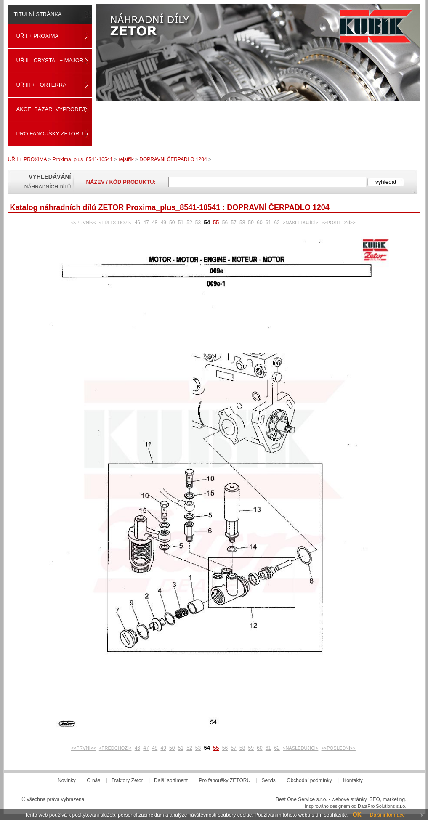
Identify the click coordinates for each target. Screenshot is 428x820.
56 (225, 223)
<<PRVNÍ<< (83, 222)
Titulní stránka (38, 14)
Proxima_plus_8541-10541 (83, 159)
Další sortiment (171, 780)
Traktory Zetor (127, 780)
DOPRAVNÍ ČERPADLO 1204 (173, 159)
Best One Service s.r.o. (301, 799)
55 (216, 222)
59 (251, 223)
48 (154, 223)
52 (189, 223)
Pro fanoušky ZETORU (49, 133)
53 (198, 223)
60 (259, 223)
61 (268, 223)
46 (137, 223)
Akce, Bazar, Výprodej (50, 109)
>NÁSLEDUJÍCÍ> (300, 222)
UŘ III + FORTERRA (41, 85)
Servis (269, 780)
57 (233, 223)
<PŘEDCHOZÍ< (115, 222)
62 (276, 223)
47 (146, 223)
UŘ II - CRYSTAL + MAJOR (50, 60)
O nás (93, 780)
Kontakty (353, 780)
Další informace (387, 815)
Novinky (67, 780)
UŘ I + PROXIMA (37, 36)
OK (357, 814)
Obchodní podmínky (309, 780)
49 (163, 223)
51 (180, 223)
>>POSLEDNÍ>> (339, 222)
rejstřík (126, 159)
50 (172, 223)
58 (242, 223)
